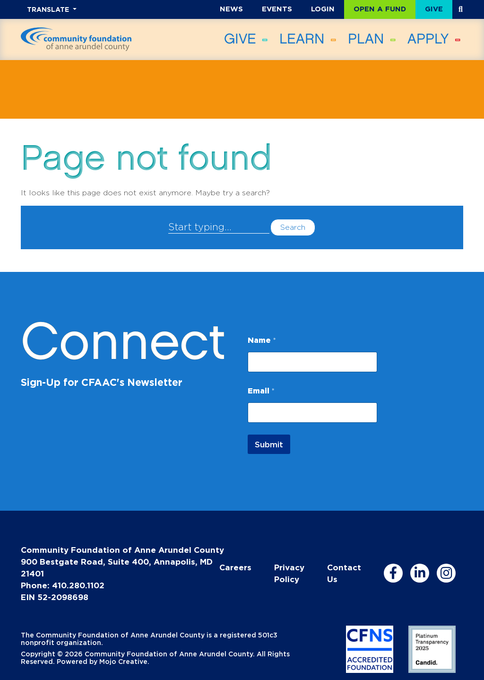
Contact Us (344, 573)
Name (262, 340)
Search (292, 227)
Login (323, 9)
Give (434, 9)
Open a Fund (380, 9)
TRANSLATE (49, 9)
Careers (235, 567)
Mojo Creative (123, 661)
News (231, 9)
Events (277, 9)
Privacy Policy (289, 573)
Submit (269, 444)
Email (261, 390)
